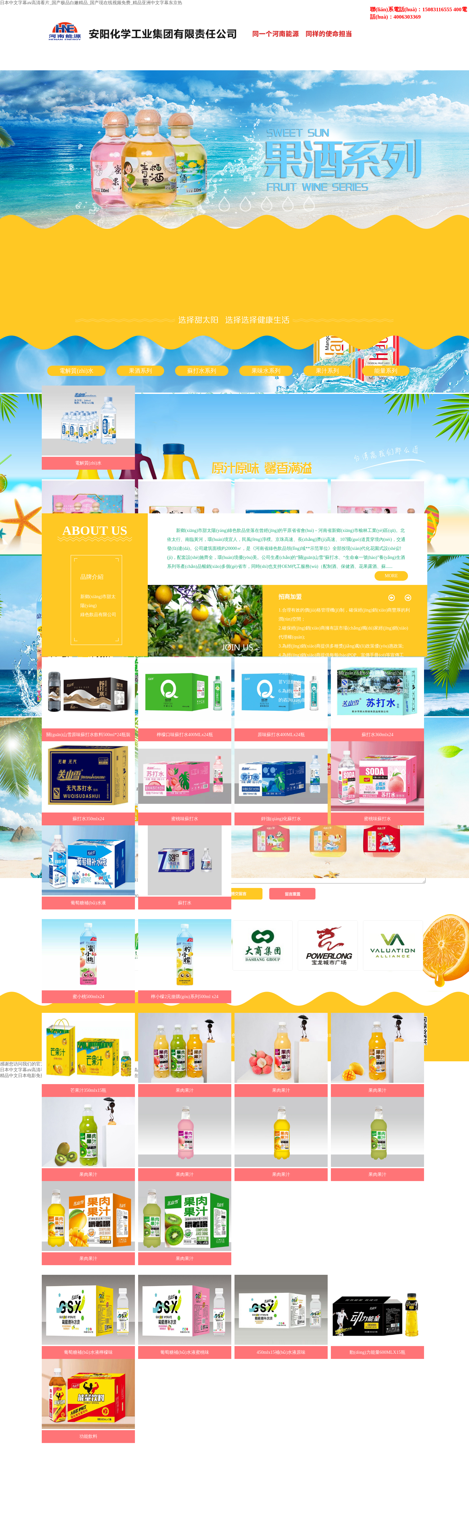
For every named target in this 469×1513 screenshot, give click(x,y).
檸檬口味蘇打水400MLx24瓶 (185, 734)
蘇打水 (184, 902)
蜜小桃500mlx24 (88, 996)
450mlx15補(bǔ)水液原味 (281, 1352)
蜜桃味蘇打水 (184, 818)
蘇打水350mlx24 (88, 818)
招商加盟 (290, 597)
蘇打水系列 (201, 371)
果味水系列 (266, 371)
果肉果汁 (185, 1090)
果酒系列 (140, 371)
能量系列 (385, 371)
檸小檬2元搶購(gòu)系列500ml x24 (184, 996)
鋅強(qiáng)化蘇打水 (281, 818)
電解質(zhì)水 (76, 371)
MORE (391, 575)
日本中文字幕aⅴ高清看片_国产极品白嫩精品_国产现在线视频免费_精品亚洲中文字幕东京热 (91, 2)
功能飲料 (88, 1436)
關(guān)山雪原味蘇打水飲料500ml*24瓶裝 (88, 734)
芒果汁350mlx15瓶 (88, 1090)
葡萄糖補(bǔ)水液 (88, 902)
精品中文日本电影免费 (22, 1075)
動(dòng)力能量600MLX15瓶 (377, 1352)
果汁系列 (327, 371)
